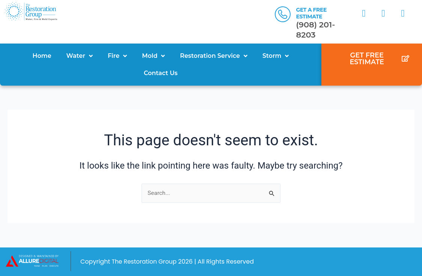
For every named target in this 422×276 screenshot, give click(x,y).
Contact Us (161, 73)
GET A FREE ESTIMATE (311, 13)
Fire (117, 56)
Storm (275, 56)
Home (42, 55)
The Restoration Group (145, 261)
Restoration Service (213, 56)
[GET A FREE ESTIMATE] (283, 14)
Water (79, 56)
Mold (153, 56)
